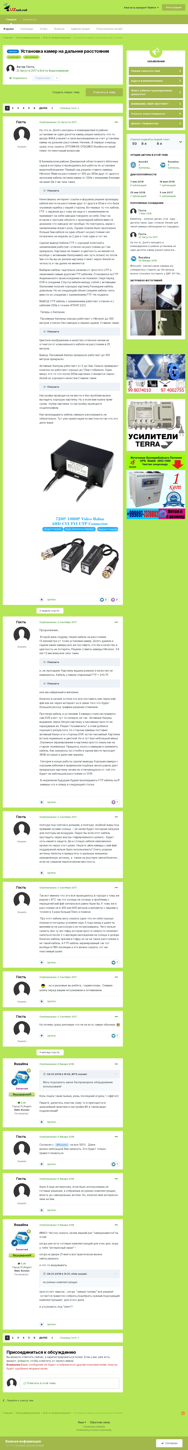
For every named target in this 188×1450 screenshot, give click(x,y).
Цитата (51, 599)
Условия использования (29, 1445)
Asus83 (143, 161)
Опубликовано (58, 122)
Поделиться (18, 78)
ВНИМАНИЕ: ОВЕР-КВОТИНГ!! (149, 103)
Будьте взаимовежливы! (147, 80)
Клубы (43, 28)
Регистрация (173, 7)
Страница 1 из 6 (69, 108)
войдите (23, 1360)
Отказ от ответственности (148, 113)
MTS (74, 1074)
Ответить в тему (104, 92)
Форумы (8, 28)
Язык (82, 1422)
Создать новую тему (66, 92)
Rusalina (21, 1064)
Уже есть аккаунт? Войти (141, 7)
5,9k (22, 1102)
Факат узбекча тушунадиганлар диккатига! (151, 92)
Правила (59, 28)
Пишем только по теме (145, 70)
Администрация (80, 28)
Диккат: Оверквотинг (145, 123)
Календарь (27, 28)
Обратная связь (100, 1422)
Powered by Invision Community (94, 1430)
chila (74, 1273)
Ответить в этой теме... (40, 1383)
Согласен (169, 1443)
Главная (11, 21)
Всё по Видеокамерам (54, 70)
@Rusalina (62, 1144)
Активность (29, 19)
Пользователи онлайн (109, 28)
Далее (43, 108)
